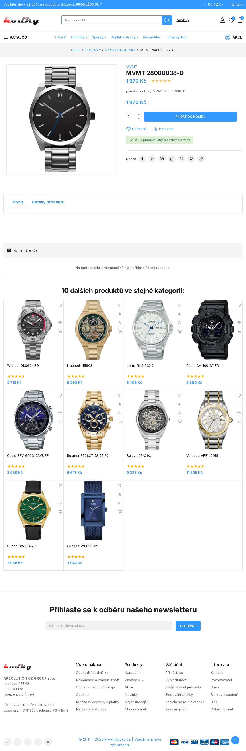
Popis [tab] (18, 202)
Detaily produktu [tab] (48, 202)
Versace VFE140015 (202, 455)
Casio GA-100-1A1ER (202, 365)
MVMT (131, 67)
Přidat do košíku (190, 117)
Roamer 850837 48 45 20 (88, 455)
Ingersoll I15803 (79, 365)
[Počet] (131, 117)
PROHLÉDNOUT (89, 4)
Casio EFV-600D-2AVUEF (28, 455)
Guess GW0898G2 (82, 546)
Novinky (183, 20)
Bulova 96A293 (139, 455)
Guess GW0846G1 (22, 546)
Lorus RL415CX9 (140, 365)
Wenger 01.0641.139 (23, 365)
